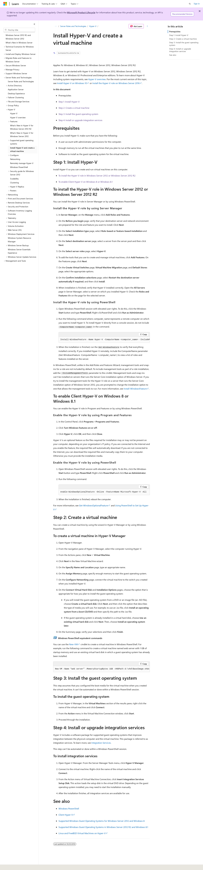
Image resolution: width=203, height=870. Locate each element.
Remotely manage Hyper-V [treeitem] (21, 163)
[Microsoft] (5, 4)
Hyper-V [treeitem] (13, 113)
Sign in (197, 3)
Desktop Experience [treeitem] (16, 93)
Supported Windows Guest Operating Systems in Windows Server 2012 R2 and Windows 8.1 (103, 827)
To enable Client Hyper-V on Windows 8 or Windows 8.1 (86, 181)
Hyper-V (92, 26)
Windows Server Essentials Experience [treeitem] (19, 251)
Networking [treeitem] (15, 159)
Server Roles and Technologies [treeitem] (21, 81)
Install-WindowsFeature (135, 388)
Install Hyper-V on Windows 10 (72, 83)
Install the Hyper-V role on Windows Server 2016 (116, 83)
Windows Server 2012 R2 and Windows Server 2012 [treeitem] (18, 37)
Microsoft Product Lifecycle (81, 12)
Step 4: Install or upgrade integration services (80, 120)
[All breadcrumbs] (55, 26)
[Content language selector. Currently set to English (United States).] (16, 866)
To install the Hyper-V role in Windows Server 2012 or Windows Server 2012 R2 (97, 175)
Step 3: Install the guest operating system (78, 113)
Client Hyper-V (66, 814)
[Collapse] (34, 24)
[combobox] (19, 30)
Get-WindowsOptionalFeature (93, 505)
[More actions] (147, 26)
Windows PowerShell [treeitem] (19, 167)
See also (172, 55)
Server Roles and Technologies (73, 26)
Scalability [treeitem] (14, 178)
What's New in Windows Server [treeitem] (19, 42)
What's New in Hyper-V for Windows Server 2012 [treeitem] (21, 135)
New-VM (73, 644)
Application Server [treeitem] (16, 89)
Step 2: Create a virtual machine (74, 107)
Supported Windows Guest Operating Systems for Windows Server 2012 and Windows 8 (102, 820)
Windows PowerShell (69, 808)
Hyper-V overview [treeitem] (18, 117)
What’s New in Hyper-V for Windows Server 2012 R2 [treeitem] (21, 127)
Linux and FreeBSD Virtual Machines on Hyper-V (82, 833)
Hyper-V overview (97, 79)
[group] (104, 340)
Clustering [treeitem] (14, 182)
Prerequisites (174, 31)
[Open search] (190, 3)
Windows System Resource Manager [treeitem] (19, 240)
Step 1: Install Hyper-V (69, 101)
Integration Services (101, 742)
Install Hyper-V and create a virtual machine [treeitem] (22, 149)
